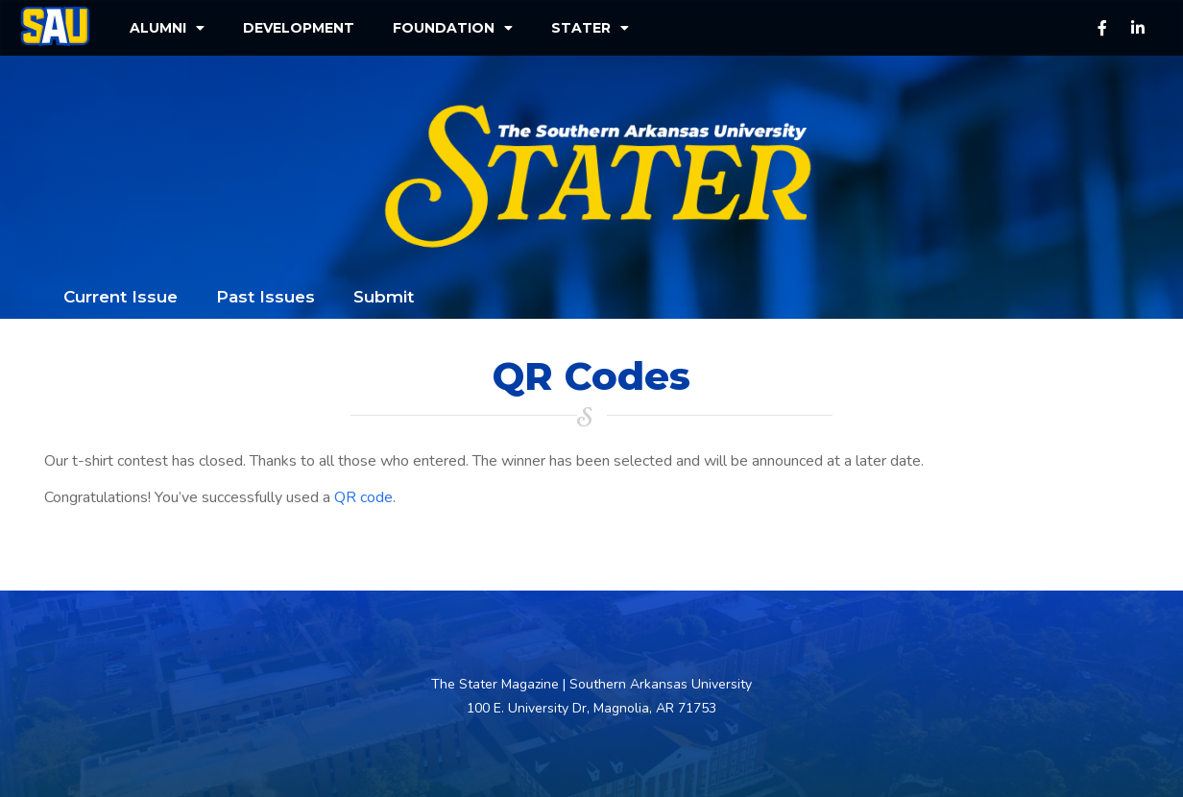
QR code (363, 497)
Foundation (453, 28)
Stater (590, 28)
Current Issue (120, 296)
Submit (383, 296)
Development (298, 27)
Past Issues (265, 296)
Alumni (167, 28)
